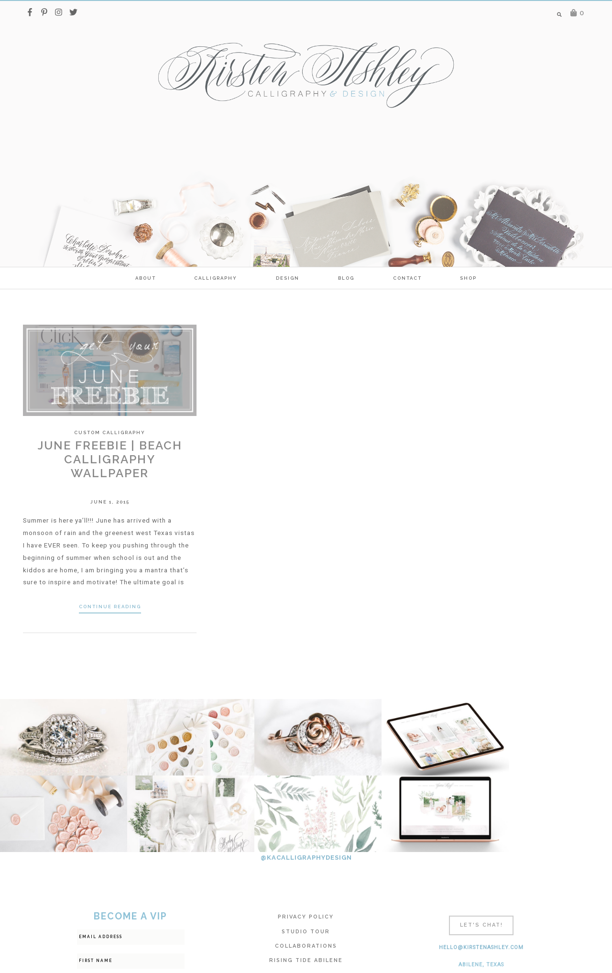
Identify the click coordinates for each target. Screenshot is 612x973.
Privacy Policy (306, 840)
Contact (407, 278)
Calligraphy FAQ (306, 899)
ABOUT (145, 278)
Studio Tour (306, 855)
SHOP (468, 278)
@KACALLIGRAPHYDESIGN (306, 781)
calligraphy (215, 278)
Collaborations (306, 869)
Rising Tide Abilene (306, 884)
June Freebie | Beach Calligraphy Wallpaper (110, 459)
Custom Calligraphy (109, 432)
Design (287, 278)
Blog (346, 278)
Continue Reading (110, 606)
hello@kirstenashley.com (481, 871)
